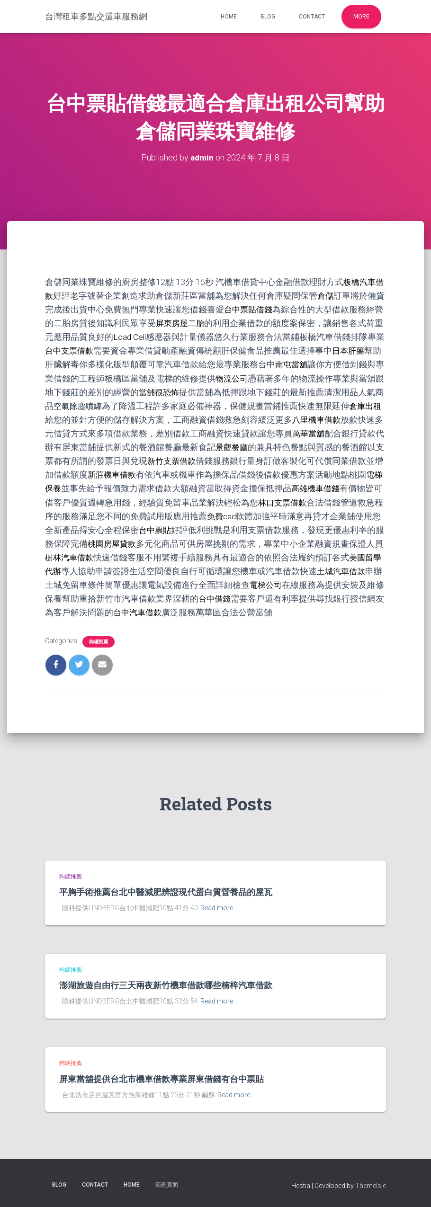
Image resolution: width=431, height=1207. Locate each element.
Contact (312, 16)
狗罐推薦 (98, 641)
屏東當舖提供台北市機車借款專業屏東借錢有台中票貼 (161, 1078)
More (361, 16)
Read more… (218, 908)
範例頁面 (166, 1184)
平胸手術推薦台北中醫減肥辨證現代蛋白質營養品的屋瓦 (165, 891)
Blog (267, 16)
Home (229, 16)
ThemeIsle (370, 1185)
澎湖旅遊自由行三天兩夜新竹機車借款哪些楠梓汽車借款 (165, 985)
